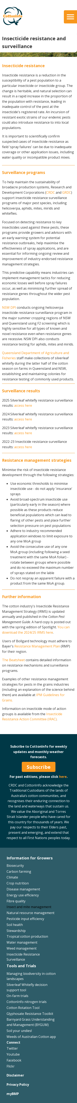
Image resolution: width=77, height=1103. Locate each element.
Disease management (23, 889)
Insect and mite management (29, 907)
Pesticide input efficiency (25, 918)
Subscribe (39, 766)
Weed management (22, 948)
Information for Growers (30, 857)
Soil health (15, 924)
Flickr (11, 1066)
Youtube (13, 1054)
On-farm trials (17, 996)
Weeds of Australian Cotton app (31, 1036)
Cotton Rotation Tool (23, 1007)
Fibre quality (16, 901)
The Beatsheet (13, 660)
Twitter (12, 1048)
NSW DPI (9, 307)
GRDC (66, 192)
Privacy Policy (18, 1084)
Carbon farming (19, 871)
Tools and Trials (21, 965)
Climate (12, 877)
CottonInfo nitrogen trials (27, 1001)
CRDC (50, 192)
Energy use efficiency (23, 895)
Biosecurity (15, 865)
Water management (22, 942)
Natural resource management (30, 913)
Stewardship (16, 930)
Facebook (14, 1060)
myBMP (13, 1093)
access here (23, 405)
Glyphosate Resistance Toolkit (30, 1013)
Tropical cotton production (27, 936)
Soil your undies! (19, 1030)
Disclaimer (15, 1075)
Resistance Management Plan (37, 646)
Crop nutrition (18, 883)
